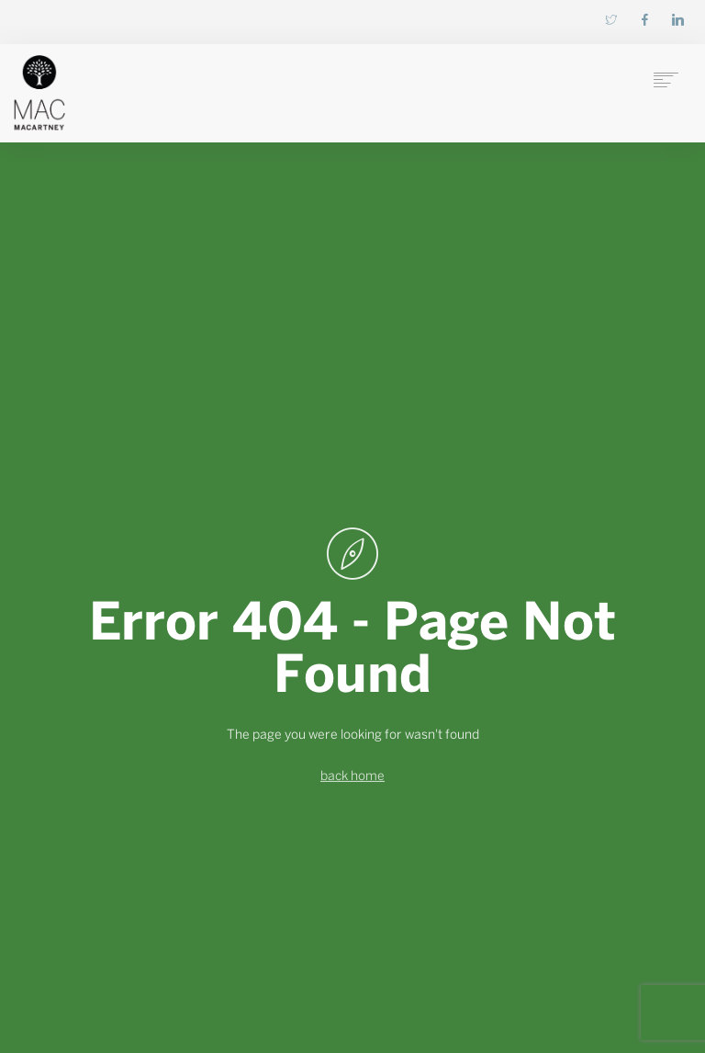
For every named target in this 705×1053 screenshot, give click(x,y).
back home (352, 777)
